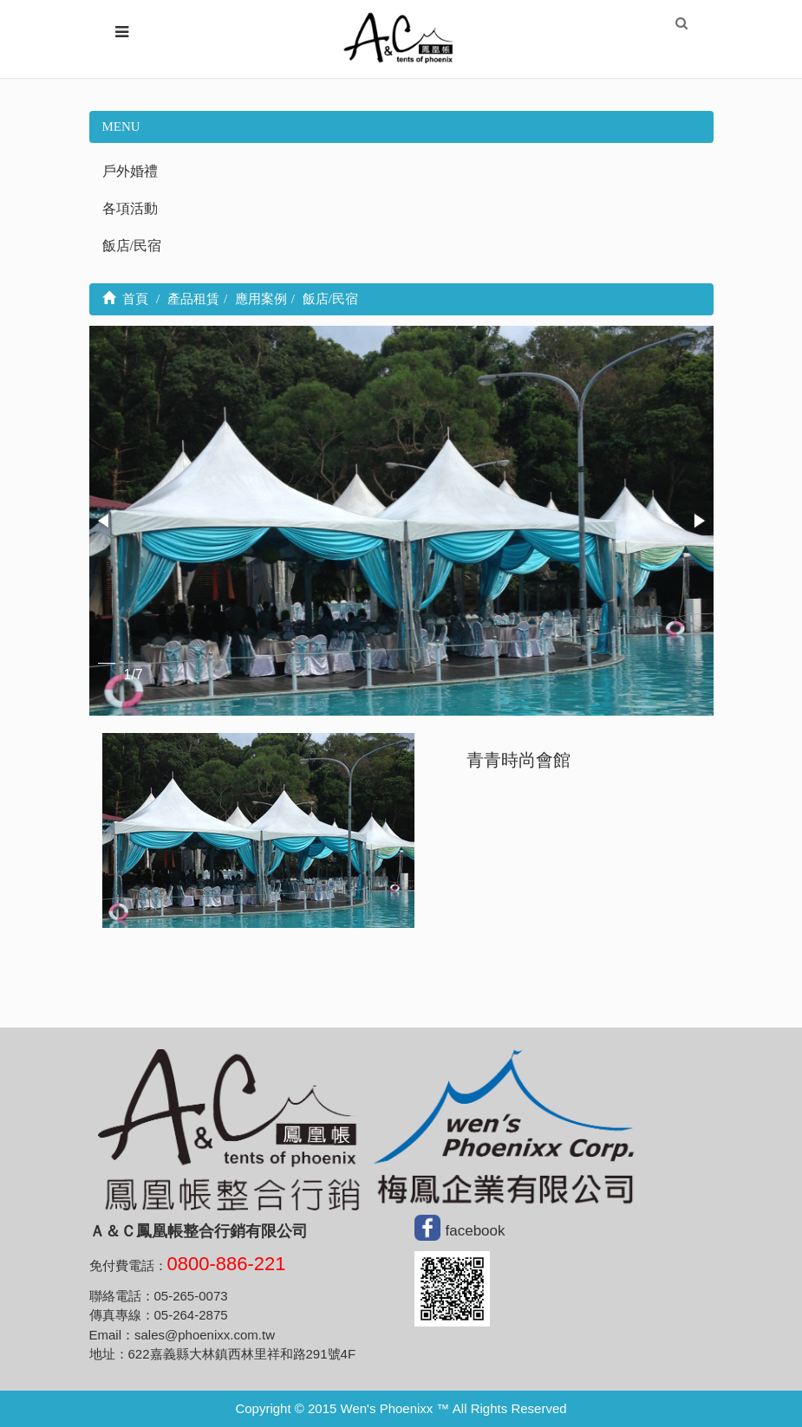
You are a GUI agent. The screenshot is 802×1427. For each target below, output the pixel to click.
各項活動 (130, 208)
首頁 (125, 299)
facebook (475, 1230)
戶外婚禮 (130, 171)
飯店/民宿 (131, 245)
